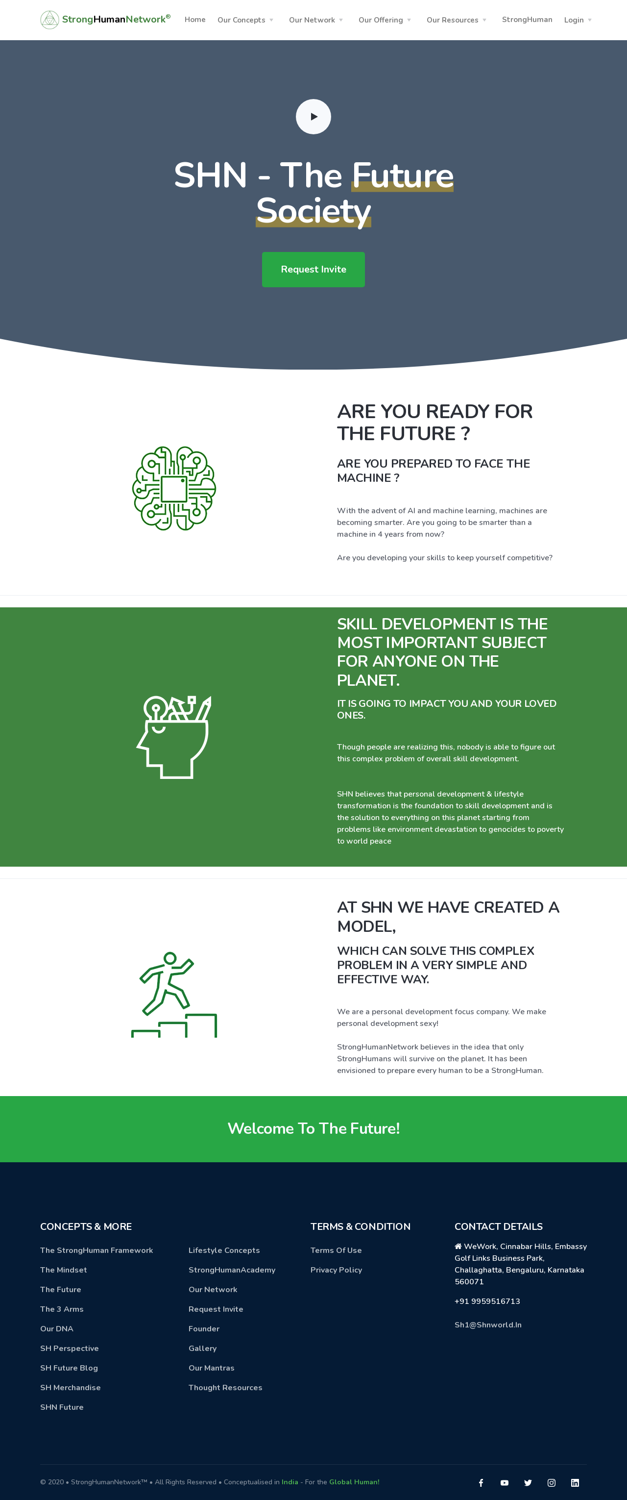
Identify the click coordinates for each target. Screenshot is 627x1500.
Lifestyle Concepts (224, 1250)
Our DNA (56, 1329)
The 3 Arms (62, 1309)
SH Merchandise (70, 1387)
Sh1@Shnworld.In (488, 1325)
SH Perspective (69, 1348)
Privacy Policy (336, 1270)
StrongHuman (527, 20)
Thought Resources (226, 1387)
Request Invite (313, 269)
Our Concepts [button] (241, 20)
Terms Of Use (336, 1250)
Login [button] (574, 20)
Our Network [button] (312, 20)
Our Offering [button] (381, 20)
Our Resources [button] (453, 20)
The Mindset (63, 1270)
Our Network (213, 1289)
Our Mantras (212, 1368)
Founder (204, 1329)
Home (195, 20)
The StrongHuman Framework (96, 1250)
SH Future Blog (69, 1368)
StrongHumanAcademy (232, 1270)
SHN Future (62, 1407)
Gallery (203, 1348)
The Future (60, 1289)
